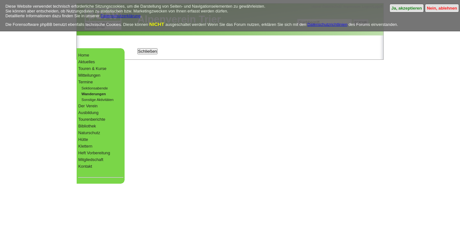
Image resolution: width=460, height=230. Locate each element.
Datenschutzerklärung (120, 15)
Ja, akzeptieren (406, 8)
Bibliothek (87, 126)
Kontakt (85, 166)
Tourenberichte (91, 119)
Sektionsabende (94, 88)
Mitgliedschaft (90, 159)
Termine (85, 82)
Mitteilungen (89, 75)
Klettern (85, 146)
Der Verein (87, 105)
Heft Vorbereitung (94, 152)
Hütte (83, 139)
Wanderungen (93, 94)
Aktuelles (86, 61)
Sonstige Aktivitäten (97, 100)
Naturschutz (89, 132)
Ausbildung (88, 112)
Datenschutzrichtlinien (327, 24)
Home (83, 55)
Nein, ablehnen (442, 8)
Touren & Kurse (92, 68)
